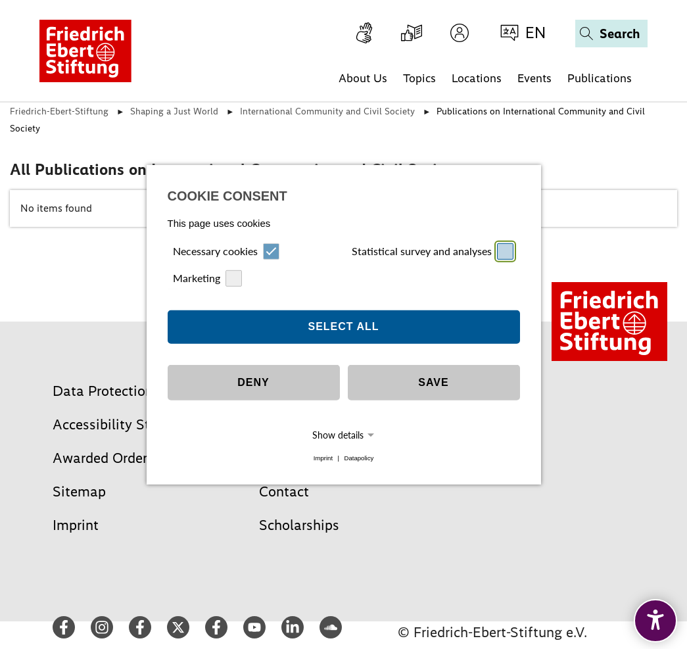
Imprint (323, 458)
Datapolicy (358, 458)
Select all (343, 326)
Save (433, 382)
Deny (253, 382)
